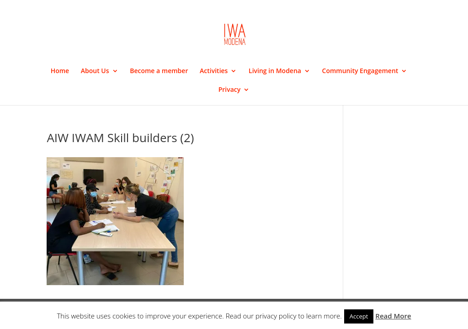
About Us (95, 71)
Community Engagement (360, 71)
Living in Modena (275, 71)
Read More (393, 315)
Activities (214, 71)
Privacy (229, 90)
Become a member (159, 71)
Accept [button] (359, 316)
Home (60, 71)
